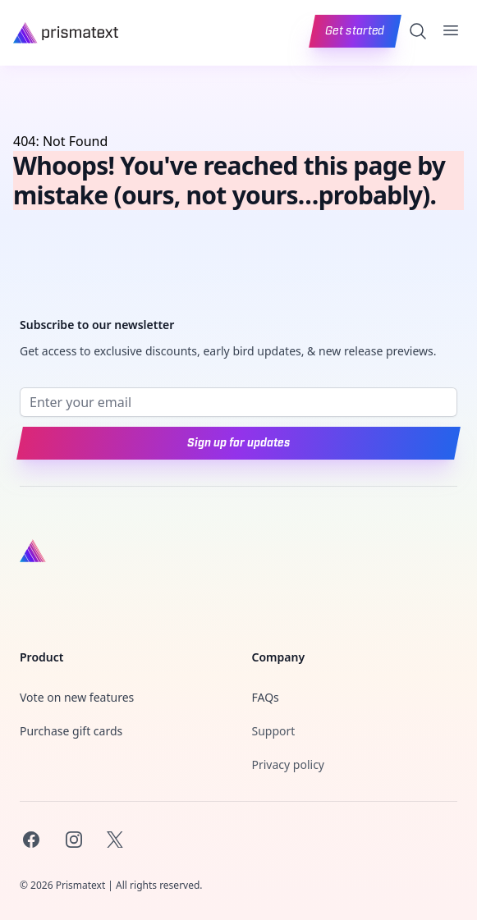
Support (274, 731)
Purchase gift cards (71, 731)
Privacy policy (288, 764)
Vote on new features (77, 697)
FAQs (265, 697)
